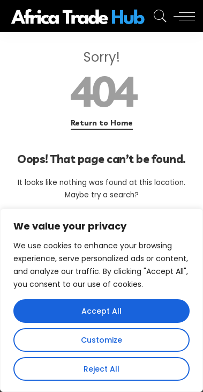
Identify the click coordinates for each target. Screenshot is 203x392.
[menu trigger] (181, 16)
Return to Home (102, 123)
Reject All (101, 369)
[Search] (157, 16)
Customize (101, 340)
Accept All (101, 311)
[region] (101, 300)
